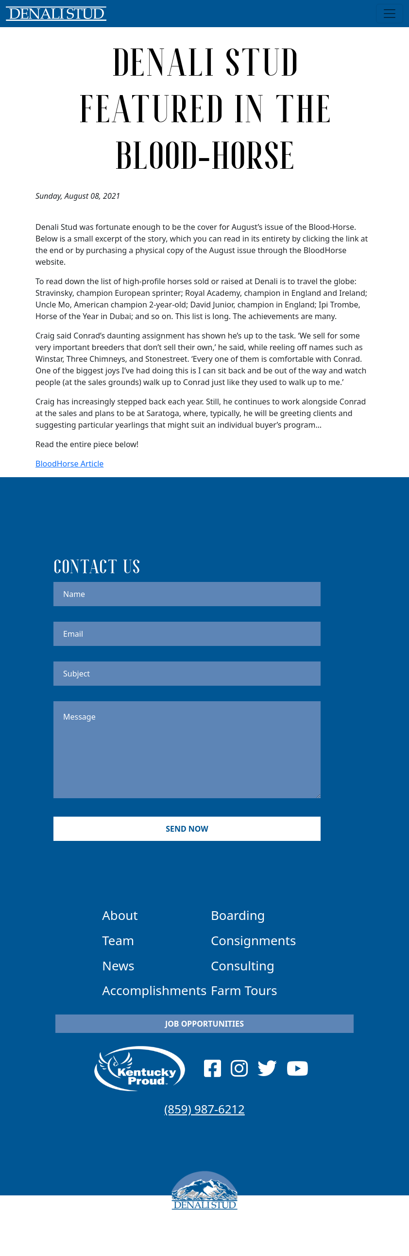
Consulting (242, 965)
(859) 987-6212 (204, 1109)
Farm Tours (244, 990)
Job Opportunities (204, 1023)
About (119, 915)
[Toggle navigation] (389, 13)
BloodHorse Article (69, 463)
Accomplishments (154, 990)
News (118, 965)
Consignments (253, 940)
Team (118, 940)
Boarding (238, 915)
